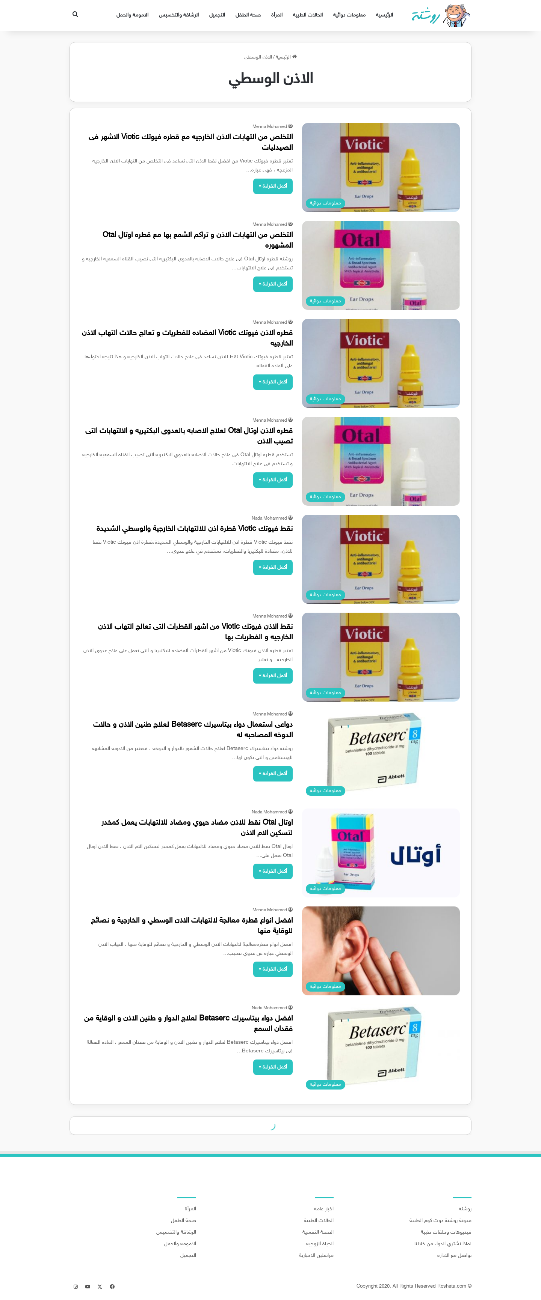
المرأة (277, 15)
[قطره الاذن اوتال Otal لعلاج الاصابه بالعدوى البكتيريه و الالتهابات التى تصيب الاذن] (381, 461)
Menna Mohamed (269, 126)
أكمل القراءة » (273, 186)
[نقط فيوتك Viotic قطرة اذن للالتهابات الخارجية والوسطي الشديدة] (381, 559)
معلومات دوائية (349, 15)
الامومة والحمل (132, 15)
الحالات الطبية (308, 15)
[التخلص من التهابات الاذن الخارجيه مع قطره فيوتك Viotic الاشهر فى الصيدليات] (381, 167)
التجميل (217, 15)
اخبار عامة (324, 1209)
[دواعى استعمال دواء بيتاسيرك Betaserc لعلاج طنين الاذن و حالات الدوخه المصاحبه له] (381, 755)
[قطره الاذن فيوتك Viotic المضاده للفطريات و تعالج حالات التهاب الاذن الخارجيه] (381, 363)
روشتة (465, 1209)
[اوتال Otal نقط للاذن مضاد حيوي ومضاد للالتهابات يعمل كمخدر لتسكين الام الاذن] (381, 853)
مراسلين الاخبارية (316, 1256)
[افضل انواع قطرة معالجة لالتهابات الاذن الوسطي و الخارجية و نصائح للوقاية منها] (381, 950)
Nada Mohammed (269, 518)
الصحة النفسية (318, 1232)
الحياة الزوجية (320, 1244)
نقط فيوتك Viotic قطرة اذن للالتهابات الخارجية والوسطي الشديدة (195, 529)
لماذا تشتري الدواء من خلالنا (442, 1244)
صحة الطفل (248, 15)
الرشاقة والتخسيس (179, 15)
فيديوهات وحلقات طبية (446, 1232)
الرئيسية (384, 15)
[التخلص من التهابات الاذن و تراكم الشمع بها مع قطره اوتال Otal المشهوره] (381, 265)
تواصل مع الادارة (454, 1256)
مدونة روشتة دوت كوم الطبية (440, 1221)
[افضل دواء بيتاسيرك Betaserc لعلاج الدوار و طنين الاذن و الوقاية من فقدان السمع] (381, 1048)
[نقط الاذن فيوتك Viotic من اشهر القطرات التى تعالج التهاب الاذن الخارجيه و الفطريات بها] (381, 657)
